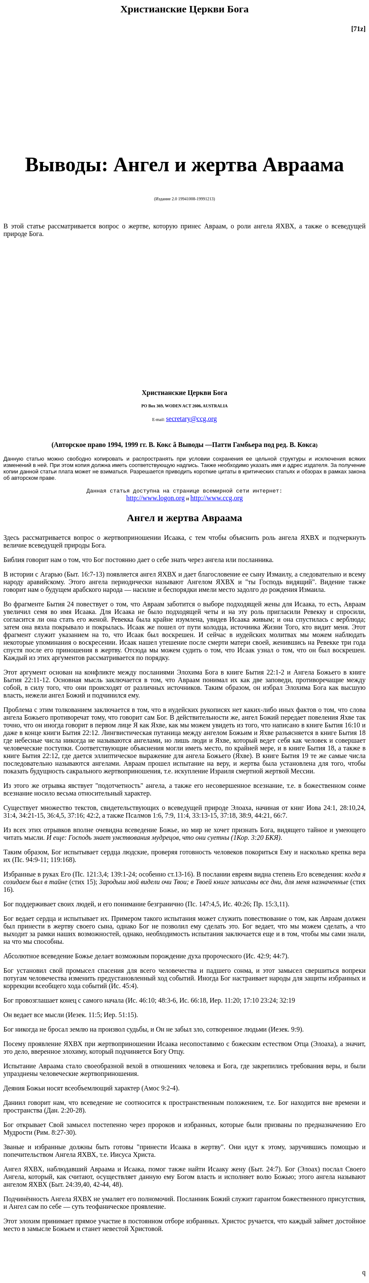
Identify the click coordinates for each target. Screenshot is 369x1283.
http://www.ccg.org (216, 498)
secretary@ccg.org (191, 418)
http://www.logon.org (155, 498)
